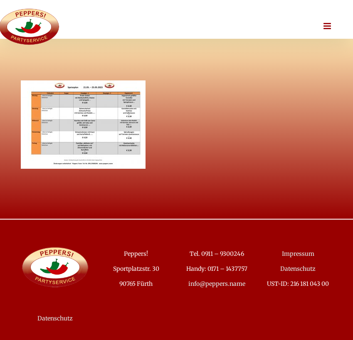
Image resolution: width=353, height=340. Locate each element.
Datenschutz (55, 318)
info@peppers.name (216, 284)
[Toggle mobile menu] (327, 26)
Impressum (298, 254)
